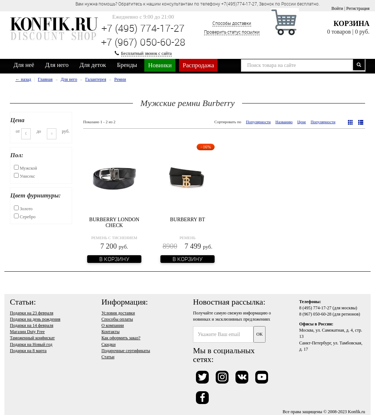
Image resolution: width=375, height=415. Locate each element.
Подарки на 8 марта (28, 350)
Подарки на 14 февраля (31, 325)
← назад (23, 79)
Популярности (258, 122)
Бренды (127, 64)
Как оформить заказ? (120, 337)
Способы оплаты (117, 319)
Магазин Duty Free (27, 331)
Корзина (352, 23)
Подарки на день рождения (35, 319)
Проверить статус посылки (232, 32)
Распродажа (198, 65)
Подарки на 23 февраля (31, 313)
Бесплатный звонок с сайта (146, 53)
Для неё (24, 64)
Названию (284, 122)
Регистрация (358, 8)
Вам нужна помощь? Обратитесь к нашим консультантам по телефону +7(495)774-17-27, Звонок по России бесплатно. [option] (197, 4)
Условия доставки (118, 313)
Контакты (110, 331)
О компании (112, 325)
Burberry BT (187, 219)
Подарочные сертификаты (125, 350)
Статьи (107, 356)
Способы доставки (231, 23)
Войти (337, 8)
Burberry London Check (114, 222)
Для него (56, 64)
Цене (301, 122)
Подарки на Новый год (31, 344)
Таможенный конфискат (32, 337)
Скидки (108, 344)
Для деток (92, 64)
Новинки (159, 65)
